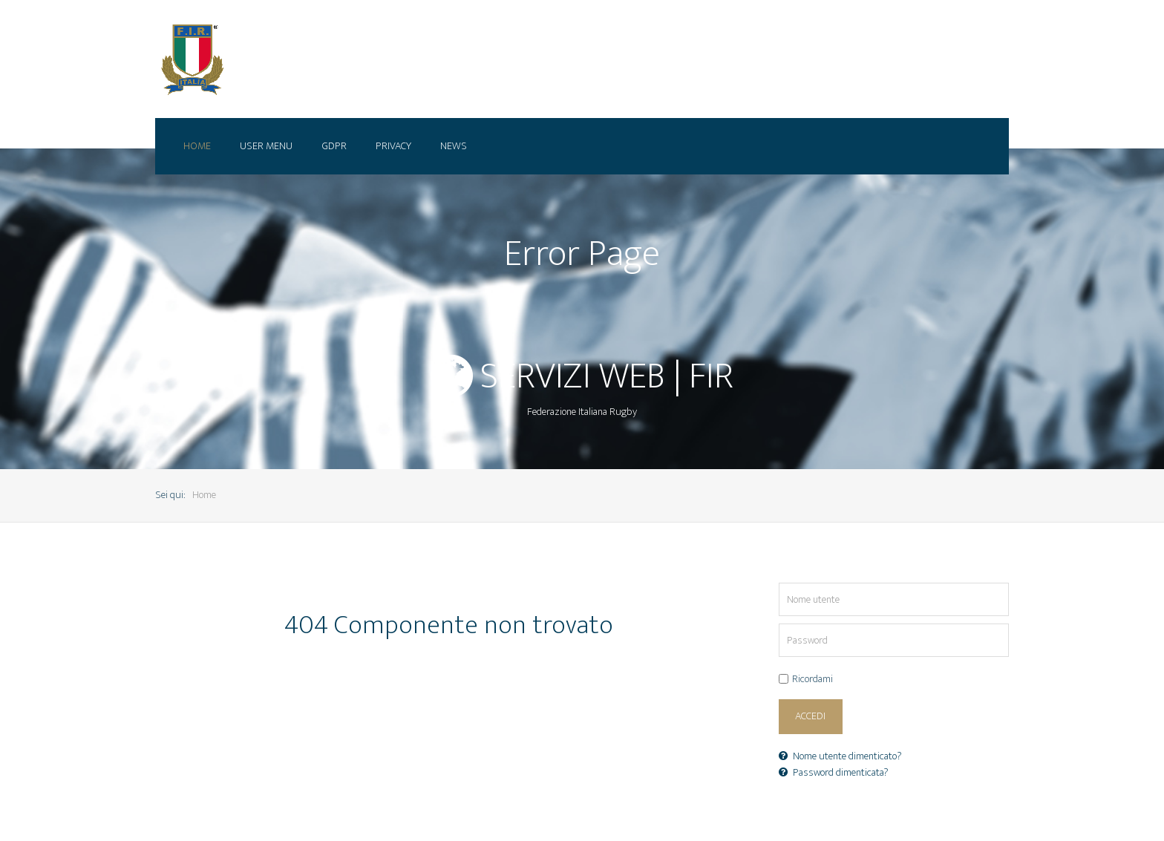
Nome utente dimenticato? (840, 756)
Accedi (810, 716)
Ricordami (812, 680)
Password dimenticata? (834, 773)
